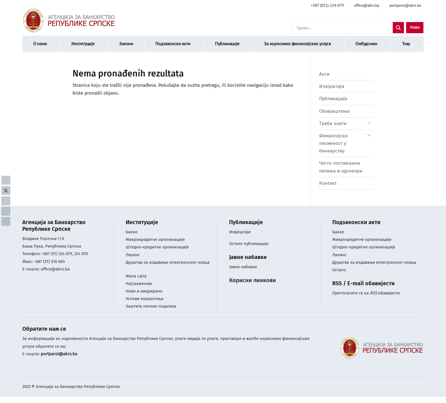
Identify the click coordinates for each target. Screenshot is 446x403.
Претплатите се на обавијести (366, 293)
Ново (415, 27)
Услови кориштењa (144, 298)
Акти (324, 74)
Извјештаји (331, 86)
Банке (131, 231)
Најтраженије (139, 283)
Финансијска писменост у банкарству (333, 143)
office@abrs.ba (55, 269)
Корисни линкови (252, 280)
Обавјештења (334, 111)
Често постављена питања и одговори (340, 167)
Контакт (328, 183)
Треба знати (332, 123)
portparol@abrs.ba (59, 353)
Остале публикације (248, 243)
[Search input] (344, 27)
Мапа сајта (136, 276)
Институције (82, 43)
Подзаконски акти (172, 43)
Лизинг (133, 254)
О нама (40, 43)
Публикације (227, 43)
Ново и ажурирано (144, 291)
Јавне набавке (243, 266)
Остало (339, 269)
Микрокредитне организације (155, 239)
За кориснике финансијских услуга (297, 43)
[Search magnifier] (398, 27)
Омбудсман (366, 43)
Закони (126, 43)
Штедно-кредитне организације (157, 247)
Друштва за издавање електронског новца (168, 262)
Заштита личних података (151, 306)
